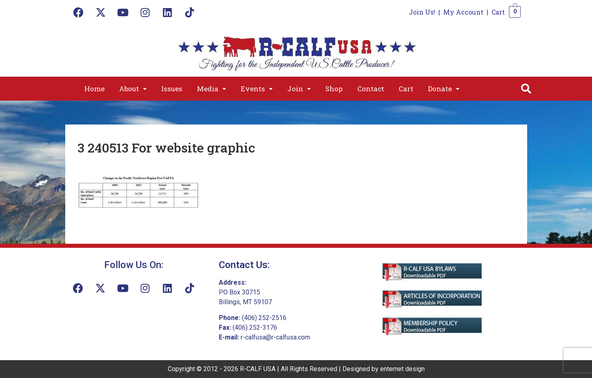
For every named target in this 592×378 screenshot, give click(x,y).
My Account (463, 12)
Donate (443, 88)
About (133, 88)
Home (94, 88)
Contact (370, 88)
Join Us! (422, 12)
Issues (171, 88)
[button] (133, 89)
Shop (334, 88)
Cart (498, 12)
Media (211, 88)
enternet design (402, 369)
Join (299, 88)
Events (257, 88)
